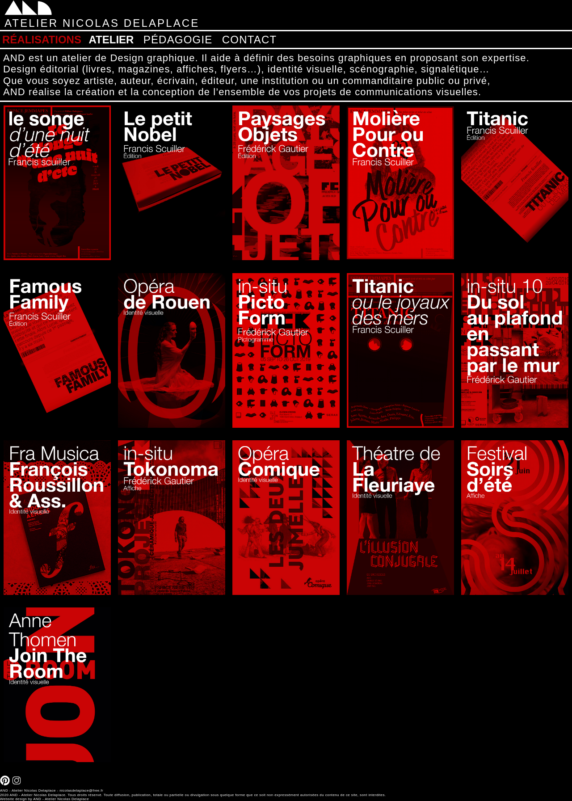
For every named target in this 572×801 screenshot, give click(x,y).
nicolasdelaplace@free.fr (81, 790)
